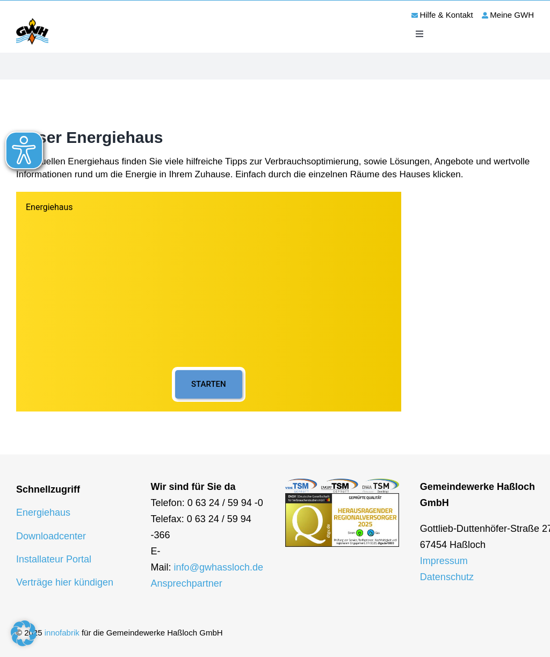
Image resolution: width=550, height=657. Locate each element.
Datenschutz (447, 577)
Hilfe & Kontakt (446, 14)
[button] (23, 633)
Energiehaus (43, 512)
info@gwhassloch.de (218, 567)
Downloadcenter (51, 536)
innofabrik (62, 632)
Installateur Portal (53, 559)
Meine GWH (512, 14)
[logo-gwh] (32, 20)
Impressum (444, 560)
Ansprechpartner (186, 583)
